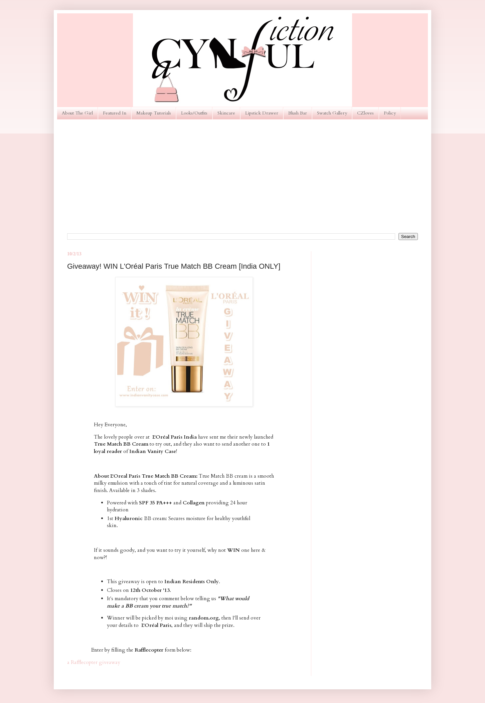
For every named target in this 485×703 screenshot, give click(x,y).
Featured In (114, 113)
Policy (390, 113)
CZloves (365, 113)
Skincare (226, 113)
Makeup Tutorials (153, 113)
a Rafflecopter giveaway (93, 662)
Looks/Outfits (194, 113)
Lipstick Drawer (261, 113)
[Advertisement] (242, 176)
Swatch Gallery (332, 113)
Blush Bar (297, 113)
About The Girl (77, 113)
